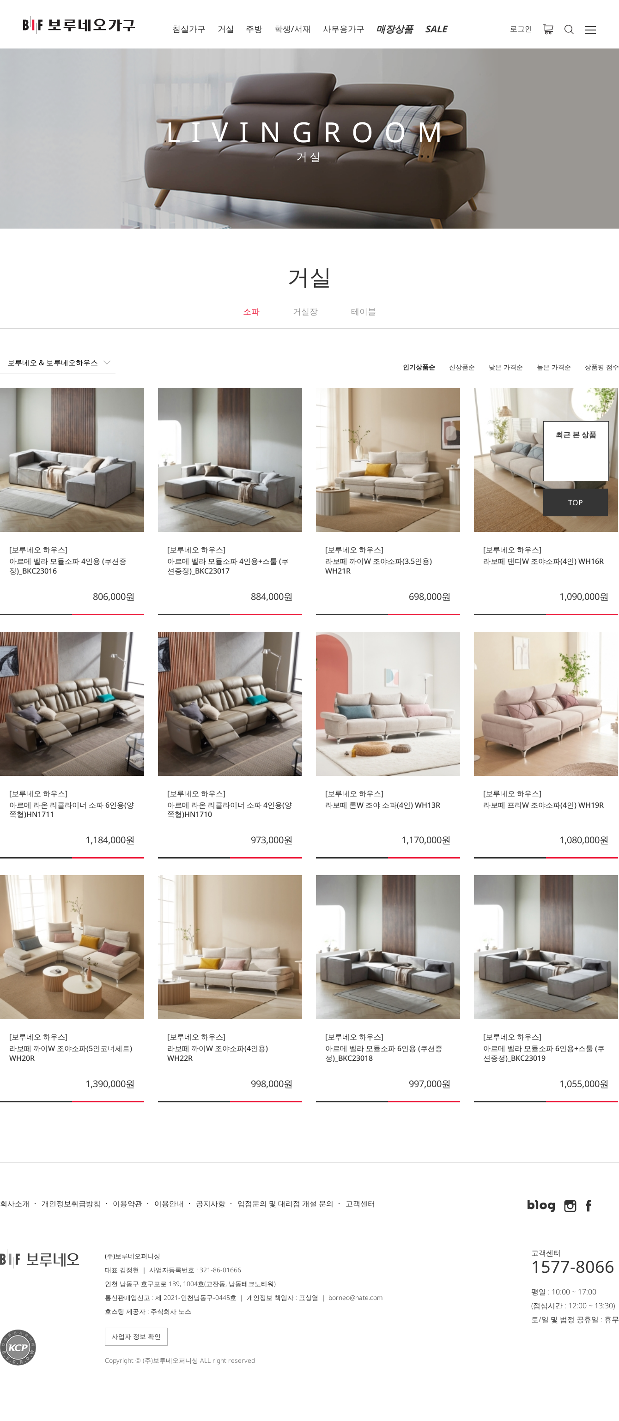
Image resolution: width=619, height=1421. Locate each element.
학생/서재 (292, 28)
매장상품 (394, 29)
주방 (254, 28)
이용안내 (169, 1203)
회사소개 (15, 1203)
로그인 (521, 29)
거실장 (305, 311)
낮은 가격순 (506, 367)
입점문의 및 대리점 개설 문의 (285, 1203)
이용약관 (127, 1203)
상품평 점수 (602, 367)
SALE (436, 29)
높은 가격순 (554, 367)
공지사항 (210, 1203)
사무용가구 (343, 28)
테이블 (363, 311)
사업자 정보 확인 (136, 1336)
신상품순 (462, 367)
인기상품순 (419, 367)
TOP (575, 502)
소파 (251, 311)
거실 (226, 28)
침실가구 (189, 28)
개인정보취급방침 (71, 1203)
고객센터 (360, 1203)
